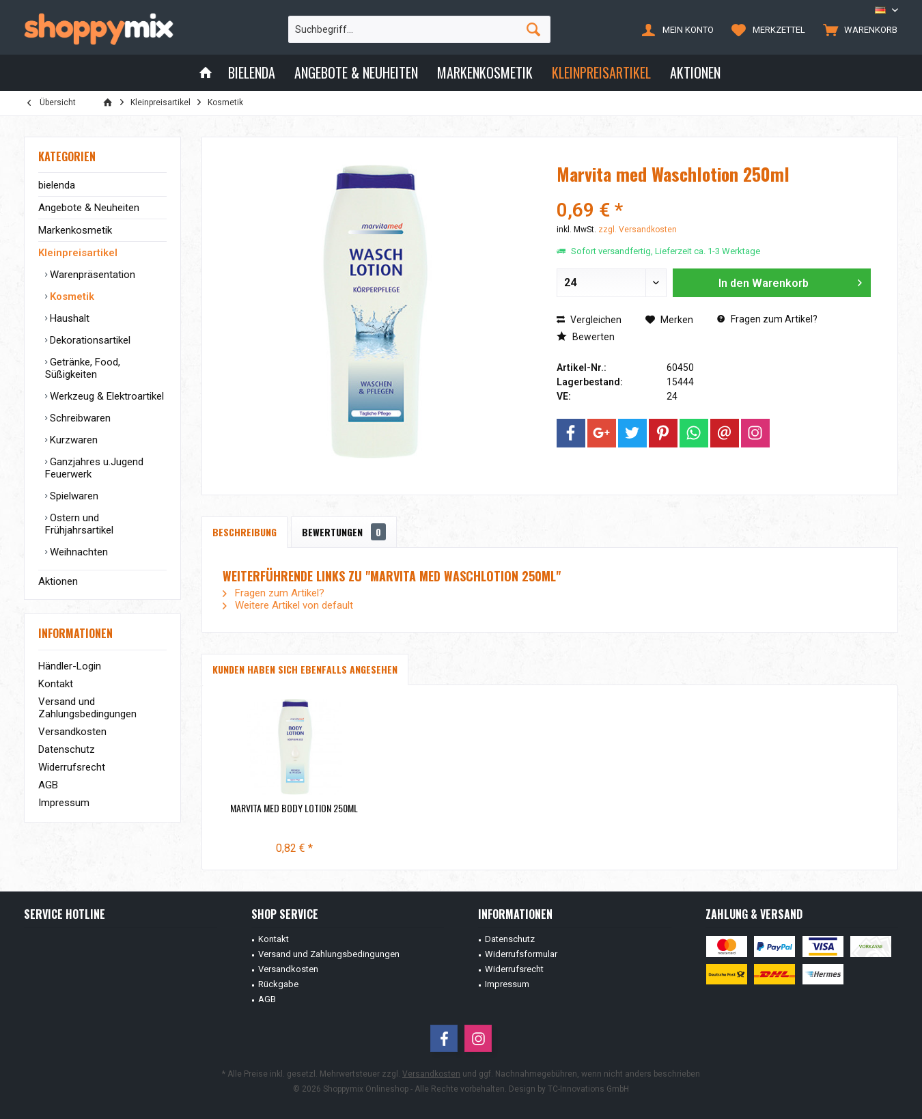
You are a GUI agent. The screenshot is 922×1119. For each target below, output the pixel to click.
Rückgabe (278, 984)
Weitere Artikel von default (288, 605)
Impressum (63, 803)
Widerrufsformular (521, 954)
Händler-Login (69, 666)
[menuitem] (857, 29)
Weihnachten (77, 552)
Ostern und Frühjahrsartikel (79, 524)
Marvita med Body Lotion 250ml (294, 808)
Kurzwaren (72, 440)
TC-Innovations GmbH (588, 1089)
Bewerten (586, 336)
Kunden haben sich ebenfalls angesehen (304, 669)
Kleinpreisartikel (77, 253)
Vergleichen (589, 319)
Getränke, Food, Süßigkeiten (82, 368)
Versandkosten (72, 732)
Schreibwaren (79, 418)
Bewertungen (344, 531)
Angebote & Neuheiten (88, 208)
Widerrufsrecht (71, 767)
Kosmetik (70, 296)
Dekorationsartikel (88, 340)
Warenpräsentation (91, 274)
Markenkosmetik (75, 230)
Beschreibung (244, 532)
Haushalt (68, 318)
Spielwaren (72, 496)
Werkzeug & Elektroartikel (105, 396)
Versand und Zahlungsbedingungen (87, 707)
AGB (48, 785)
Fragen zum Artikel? (767, 319)
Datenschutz (66, 749)
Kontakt (55, 684)
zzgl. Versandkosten (637, 229)
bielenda (56, 185)
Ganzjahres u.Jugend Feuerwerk (94, 468)
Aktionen (58, 581)
